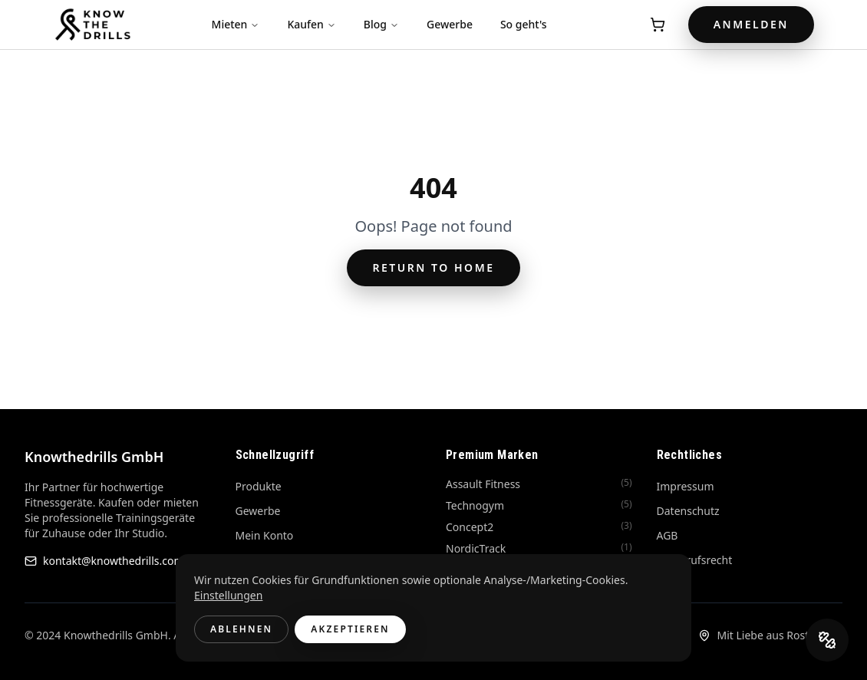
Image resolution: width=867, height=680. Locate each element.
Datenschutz (688, 510)
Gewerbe (450, 24)
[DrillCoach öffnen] (827, 640)
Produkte (259, 486)
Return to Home (433, 267)
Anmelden (751, 24)
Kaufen (311, 24)
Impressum (685, 486)
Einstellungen (228, 595)
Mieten (236, 24)
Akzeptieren (350, 628)
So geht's (523, 24)
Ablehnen (241, 628)
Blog (381, 24)
